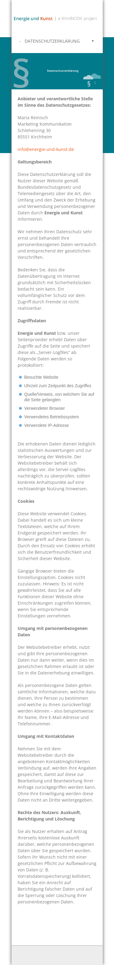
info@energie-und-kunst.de (46, 149)
